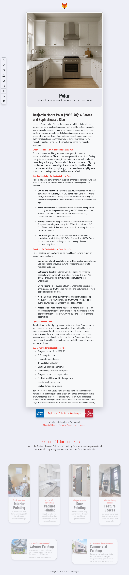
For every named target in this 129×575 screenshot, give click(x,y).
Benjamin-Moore (65, 425)
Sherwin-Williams (50, 425)
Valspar (83, 425)
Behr (76, 425)
